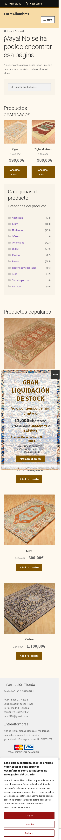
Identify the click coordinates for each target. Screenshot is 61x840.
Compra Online (20, 437)
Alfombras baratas (30, 458)
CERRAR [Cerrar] (55, 374)
